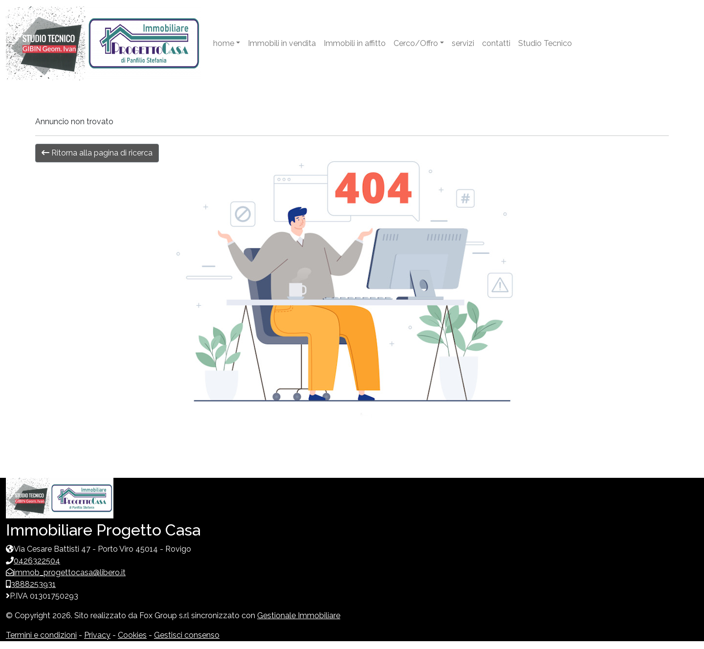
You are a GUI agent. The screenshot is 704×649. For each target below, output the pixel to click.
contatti (496, 43)
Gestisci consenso (187, 635)
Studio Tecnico (545, 43)
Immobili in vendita (282, 43)
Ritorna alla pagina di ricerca (97, 152)
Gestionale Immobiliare (298, 615)
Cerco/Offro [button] (416, 43)
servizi (463, 43)
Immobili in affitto (355, 43)
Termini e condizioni (41, 635)
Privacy (97, 635)
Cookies (132, 635)
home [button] (223, 43)
